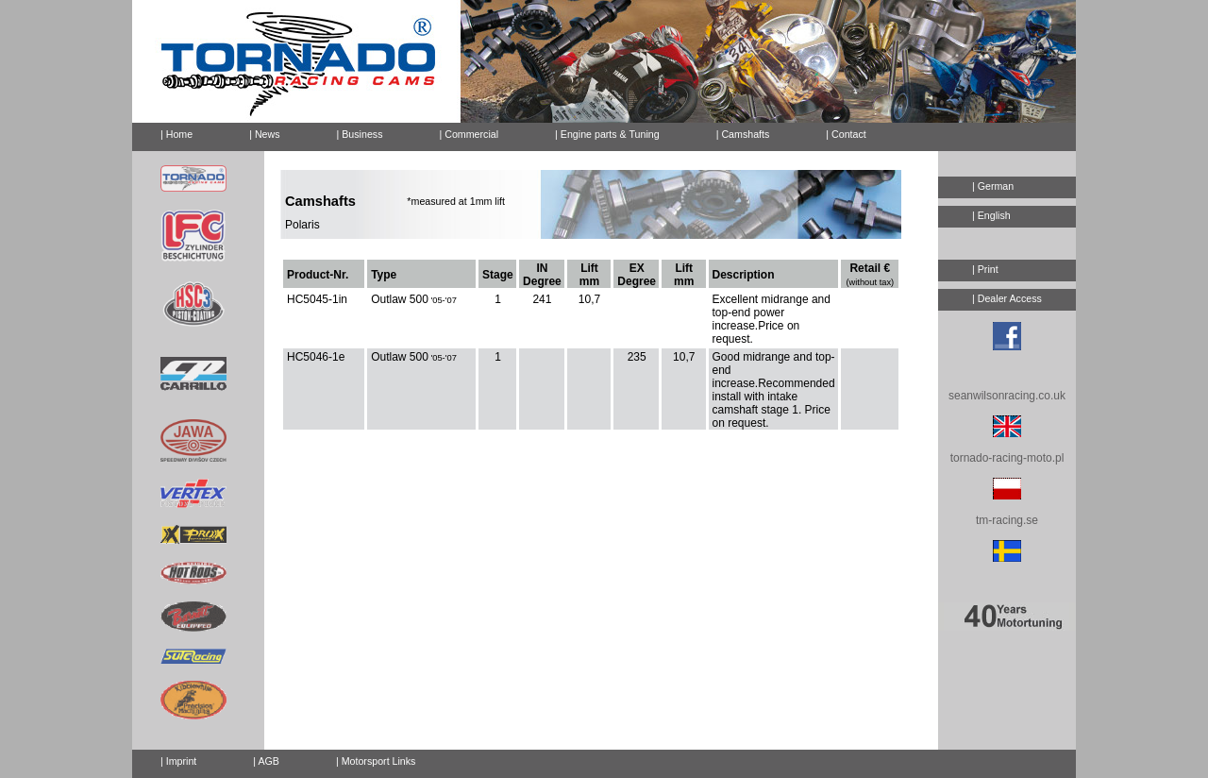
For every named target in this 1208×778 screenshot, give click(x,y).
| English (991, 215)
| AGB (266, 761)
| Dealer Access (1007, 298)
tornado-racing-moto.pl (1007, 458)
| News (264, 134)
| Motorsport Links (376, 761)
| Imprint (178, 761)
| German (993, 186)
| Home (176, 134)
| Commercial (469, 134)
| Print (985, 269)
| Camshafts (743, 134)
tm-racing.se (1007, 520)
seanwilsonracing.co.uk (1006, 395)
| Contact (838, 131)
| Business (360, 134)
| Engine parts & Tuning (607, 134)
